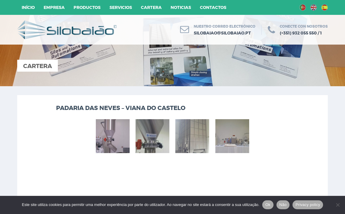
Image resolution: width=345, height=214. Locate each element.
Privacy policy (307, 204)
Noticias (181, 7)
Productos (87, 7)
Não (283, 204)
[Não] (338, 205)
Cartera (151, 7)
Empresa (54, 7)
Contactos (213, 7)
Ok (267, 204)
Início (28, 7)
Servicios (120, 7)
